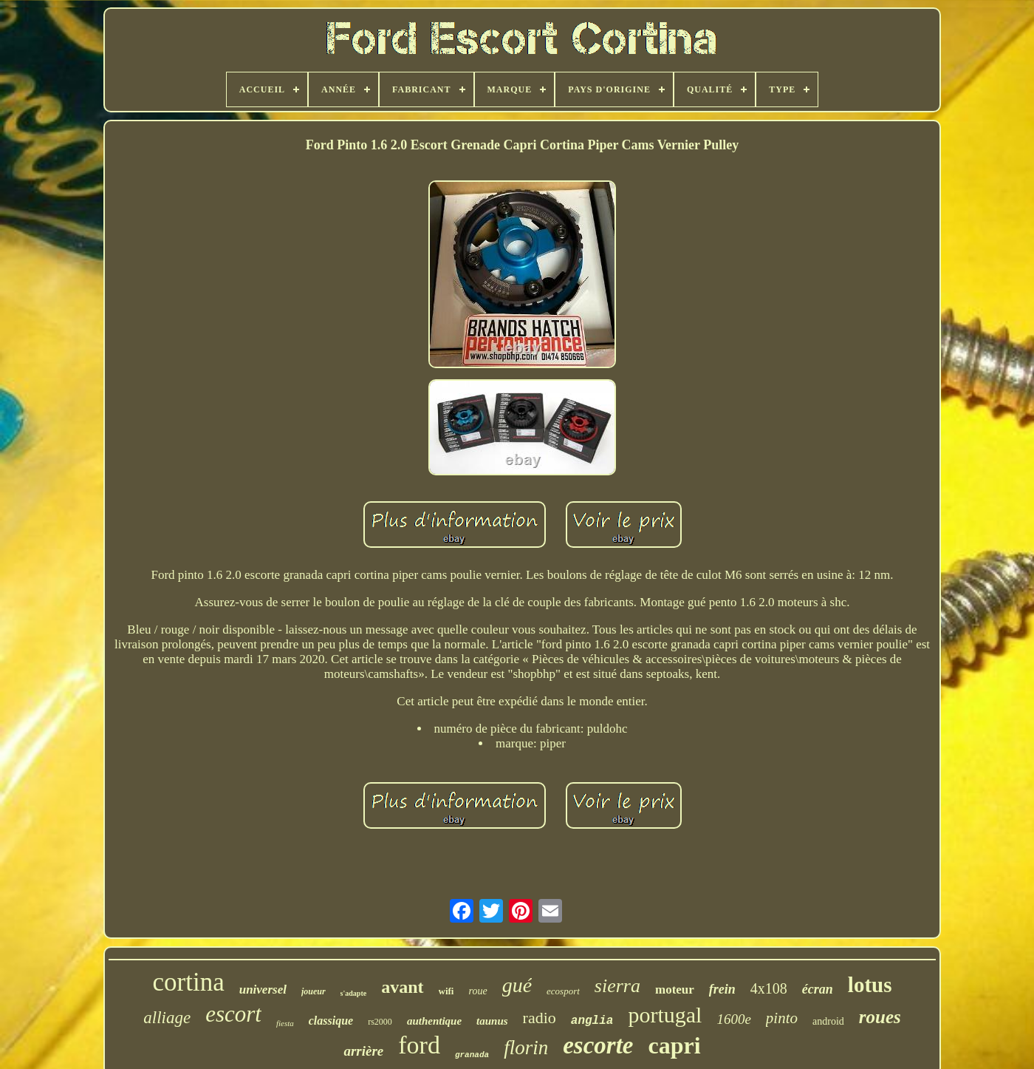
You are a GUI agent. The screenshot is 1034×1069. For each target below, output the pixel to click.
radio (539, 1017)
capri (674, 1045)
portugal (665, 1014)
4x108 (768, 988)
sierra (617, 986)
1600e (733, 1019)
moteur (674, 990)
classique (331, 1020)
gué (517, 985)
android (828, 1021)
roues (880, 1017)
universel (263, 990)
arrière (363, 1051)
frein (722, 989)
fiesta (285, 1023)
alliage (167, 1017)
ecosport (563, 991)
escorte (598, 1045)
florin (526, 1047)
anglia (592, 1021)
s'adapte (353, 993)
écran (817, 989)
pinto (782, 1018)
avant (402, 987)
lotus (870, 985)
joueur (313, 991)
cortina (189, 982)
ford (419, 1045)
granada (472, 1055)
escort (233, 1014)
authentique (434, 1021)
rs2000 (380, 1022)
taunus (492, 1021)
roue (477, 991)
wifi (446, 991)
